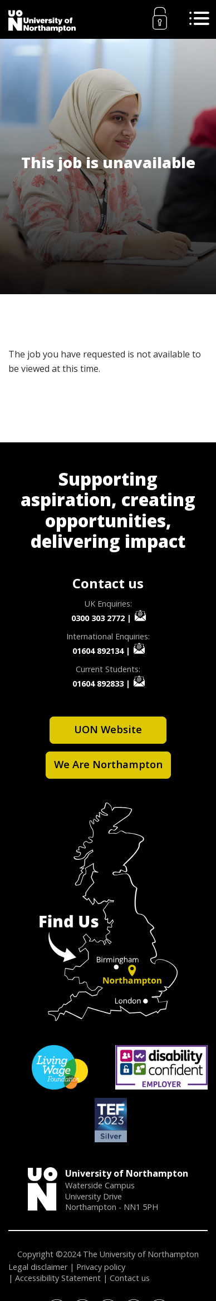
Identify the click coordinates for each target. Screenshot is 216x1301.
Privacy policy (100, 1267)
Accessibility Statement (58, 1278)
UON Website (108, 729)
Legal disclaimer (37, 1267)
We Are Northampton (108, 764)
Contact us (130, 1278)
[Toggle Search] (199, 18)
